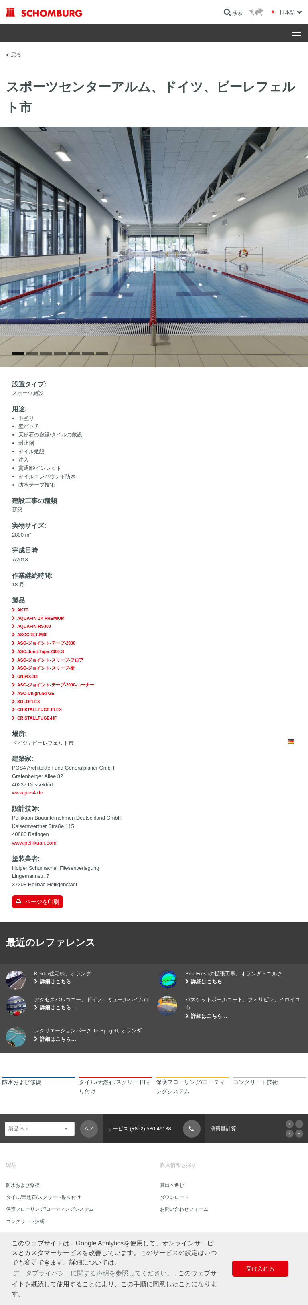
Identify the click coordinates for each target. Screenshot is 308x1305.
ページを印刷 (42, 902)
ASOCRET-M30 (32, 634)
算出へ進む (172, 1185)
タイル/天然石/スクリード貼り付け (43, 1197)
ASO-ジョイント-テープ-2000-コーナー (55, 684)
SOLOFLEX (28, 701)
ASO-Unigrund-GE (35, 693)
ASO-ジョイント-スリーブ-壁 (46, 668)
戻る (16, 55)
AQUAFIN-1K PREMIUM (41, 618)
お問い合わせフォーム (184, 1209)
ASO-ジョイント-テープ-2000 (46, 643)
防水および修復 (23, 1185)
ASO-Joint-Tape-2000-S (40, 651)
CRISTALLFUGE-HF (37, 718)
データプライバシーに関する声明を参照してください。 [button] (93, 1273)
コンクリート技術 (25, 1221)
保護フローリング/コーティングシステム (50, 1209)
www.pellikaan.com (34, 843)
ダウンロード (174, 1197)
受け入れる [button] (260, 1268)
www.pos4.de (27, 793)
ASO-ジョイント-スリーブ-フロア (50, 660)
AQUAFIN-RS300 (34, 626)
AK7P (22, 609)
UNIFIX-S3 (27, 676)
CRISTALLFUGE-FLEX (39, 709)
